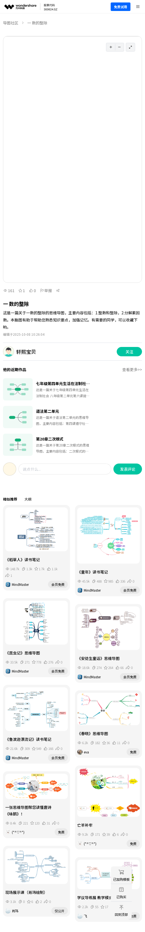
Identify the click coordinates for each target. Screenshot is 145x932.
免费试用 (120, 6)
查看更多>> (132, 369)
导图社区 (10, 23)
